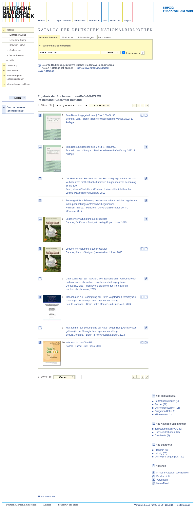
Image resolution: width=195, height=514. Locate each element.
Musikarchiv (67, 37)
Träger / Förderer (62, 20)
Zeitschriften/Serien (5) (167, 401)
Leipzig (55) (161, 453)
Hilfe (105, 20)
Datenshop (12, 65)
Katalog (10, 30)
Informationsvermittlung (18, 84)
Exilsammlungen (85, 37)
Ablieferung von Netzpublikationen (15, 77)
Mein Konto (115, 20)
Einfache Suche (18, 35)
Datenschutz (80, 20)
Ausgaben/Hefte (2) (165, 411)
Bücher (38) (161, 404)
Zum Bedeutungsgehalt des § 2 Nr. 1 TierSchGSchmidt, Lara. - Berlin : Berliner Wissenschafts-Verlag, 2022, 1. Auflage (99, 119)
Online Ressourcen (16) (167, 407)
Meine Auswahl (17, 55)
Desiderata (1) (162, 435)
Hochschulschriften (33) (167, 432)
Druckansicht (163, 476)
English (127, 20)
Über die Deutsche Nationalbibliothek (16, 109)
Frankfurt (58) (162, 450)
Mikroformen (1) (163, 414)
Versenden (162, 479)
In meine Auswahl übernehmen (172, 472)
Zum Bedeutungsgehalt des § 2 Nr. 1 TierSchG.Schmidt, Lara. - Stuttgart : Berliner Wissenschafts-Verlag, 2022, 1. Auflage (101, 150)
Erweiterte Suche (18, 40)
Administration (47, 496)
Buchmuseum (104, 37)
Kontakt (41, 20)
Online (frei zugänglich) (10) (169, 456)
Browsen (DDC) (17, 45)
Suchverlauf (15, 50)
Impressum (94, 20)
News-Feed (162, 483)
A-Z (50, 20)
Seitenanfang (183, 505)
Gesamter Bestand (48, 37)
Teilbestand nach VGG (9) (168, 428)
